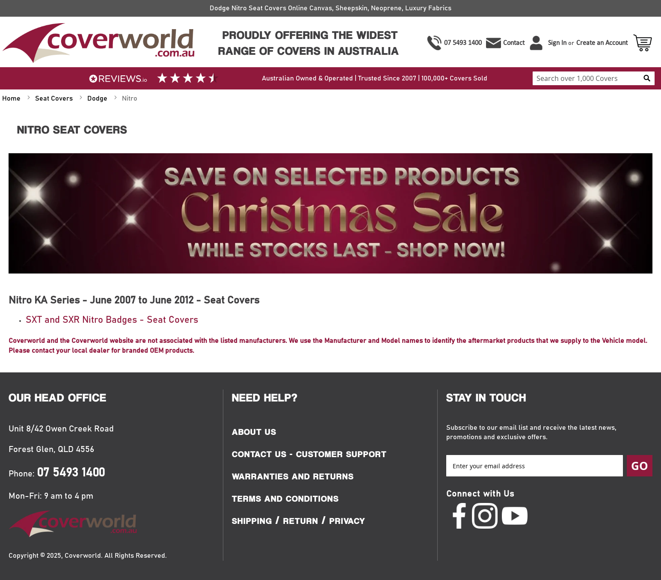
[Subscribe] (639, 465)
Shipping (252, 521)
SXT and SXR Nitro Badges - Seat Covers (112, 320)
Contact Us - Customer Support (309, 454)
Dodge (98, 98)
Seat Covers (54, 98)
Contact (514, 43)
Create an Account (602, 43)
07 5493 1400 (463, 43)
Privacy (347, 521)
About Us (254, 432)
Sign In (557, 43)
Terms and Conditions (285, 499)
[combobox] (594, 78)
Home (12, 98)
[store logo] (97, 43)
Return (300, 521)
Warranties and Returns (293, 476)
